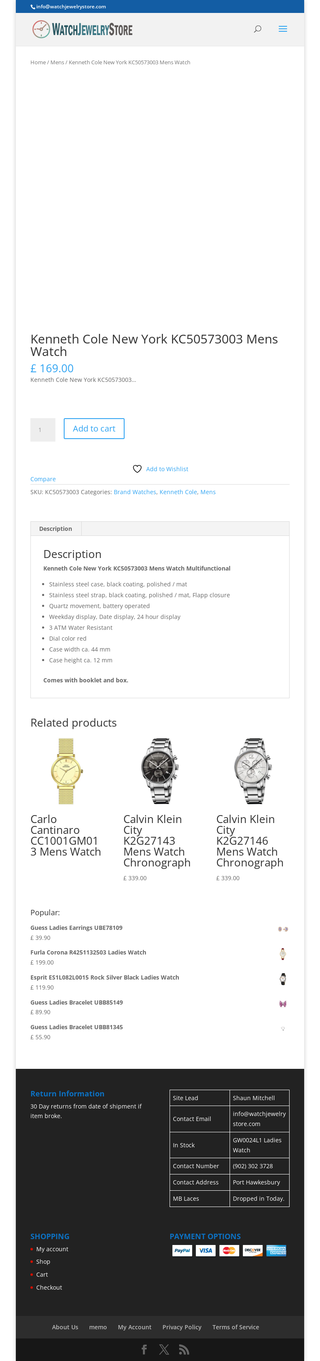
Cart (42, 1274)
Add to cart (94, 428)
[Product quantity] (42, 430)
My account (52, 1249)
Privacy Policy (182, 1327)
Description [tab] (55, 529)
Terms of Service (235, 1327)
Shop (43, 1261)
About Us (65, 1327)
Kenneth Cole (178, 492)
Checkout (49, 1287)
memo (98, 1327)
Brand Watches (135, 492)
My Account (135, 1327)
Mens (57, 62)
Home (38, 62)
